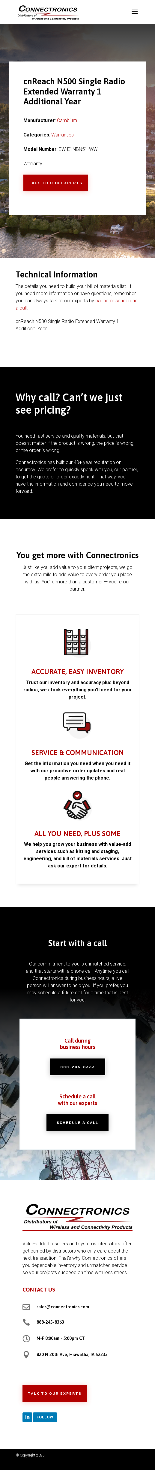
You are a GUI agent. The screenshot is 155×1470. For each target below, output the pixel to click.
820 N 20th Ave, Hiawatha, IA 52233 (72, 1354)
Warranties (62, 135)
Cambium (67, 120)
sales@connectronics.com (63, 1306)
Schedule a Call (77, 1115)
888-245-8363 (77, 1070)
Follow (45, 1417)
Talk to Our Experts (55, 183)
